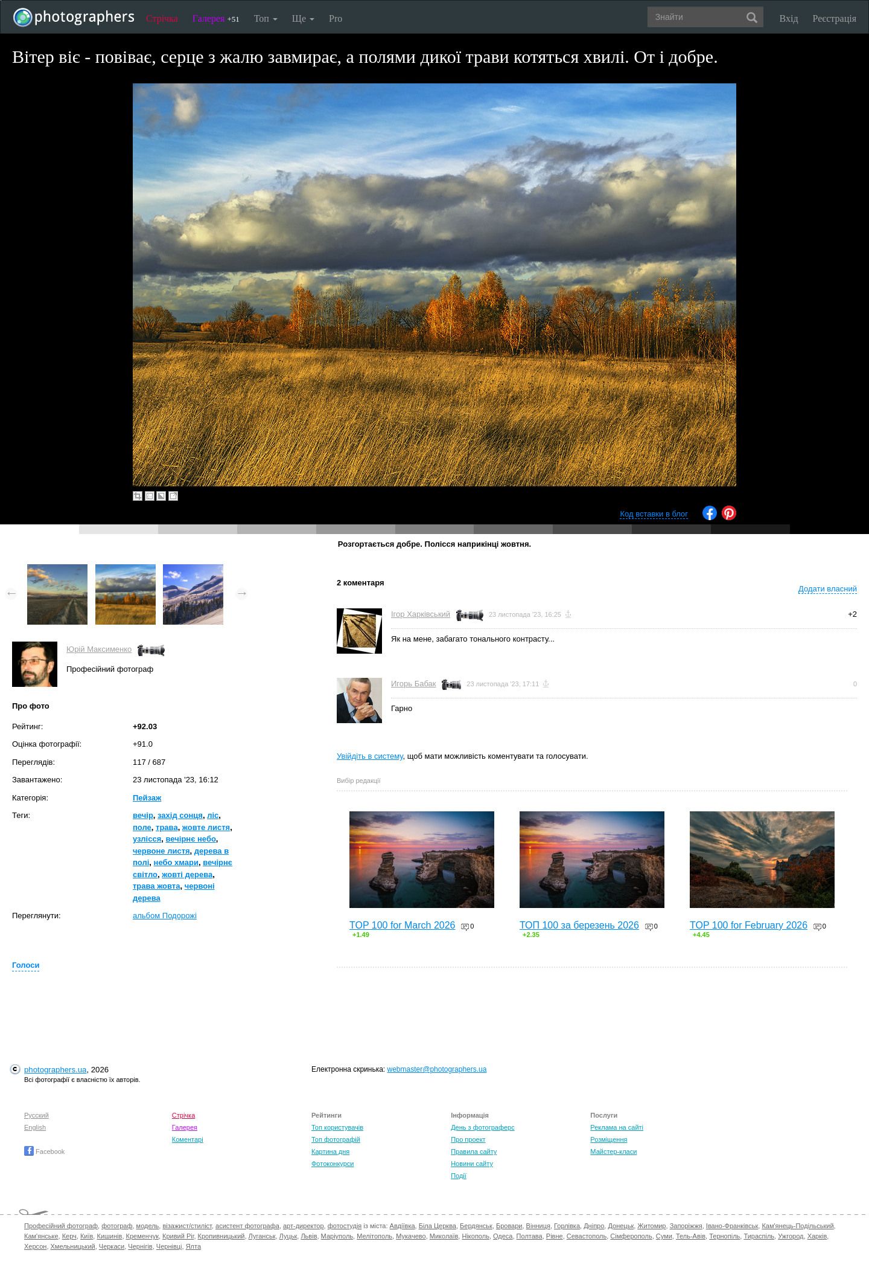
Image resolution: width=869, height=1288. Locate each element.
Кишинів (109, 1236)
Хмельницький (73, 1246)
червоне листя (161, 850)
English (35, 1127)
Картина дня (330, 1151)
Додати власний (827, 588)
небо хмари (176, 862)
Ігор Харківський (420, 614)
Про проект (468, 1139)
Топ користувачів (337, 1127)
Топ (266, 18)
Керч (69, 1236)
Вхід (789, 18)
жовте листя (206, 827)
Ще (303, 18)
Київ (86, 1236)
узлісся (147, 838)
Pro (335, 18)
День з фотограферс (483, 1127)
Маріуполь (337, 1236)
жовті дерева (187, 874)
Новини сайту (472, 1163)
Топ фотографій (335, 1139)
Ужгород (790, 1236)
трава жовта (156, 885)
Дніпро (594, 1225)
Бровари (509, 1225)
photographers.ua (55, 1069)
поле (142, 827)
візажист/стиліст (186, 1225)
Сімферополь (631, 1236)
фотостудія (345, 1225)
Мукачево (410, 1236)
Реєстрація (834, 18)
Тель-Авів (690, 1236)
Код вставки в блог (654, 513)
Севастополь (586, 1236)
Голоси (25, 965)
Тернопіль (724, 1236)
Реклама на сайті (616, 1127)
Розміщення (608, 1139)
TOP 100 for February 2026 (748, 925)
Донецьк (621, 1225)
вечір (143, 815)
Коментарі (187, 1139)
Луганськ (262, 1236)
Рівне (554, 1236)
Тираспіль (758, 1236)
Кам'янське (41, 1236)
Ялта (193, 1246)
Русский (36, 1115)
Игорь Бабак (413, 683)
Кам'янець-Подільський (797, 1225)
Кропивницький (221, 1236)
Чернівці (169, 1246)
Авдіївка (402, 1225)
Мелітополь (374, 1236)
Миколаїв (444, 1236)
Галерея (216, 18)
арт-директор (303, 1225)
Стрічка (162, 18)
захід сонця (180, 815)
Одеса (502, 1236)
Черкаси (111, 1246)
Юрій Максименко (99, 649)
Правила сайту (474, 1151)
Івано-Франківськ (732, 1225)
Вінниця (538, 1225)
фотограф (116, 1225)
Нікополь (475, 1236)
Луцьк (288, 1236)
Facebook (44, 1151)
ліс (212, 815)
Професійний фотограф (61, 1225)
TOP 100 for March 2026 (402, 925)
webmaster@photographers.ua (437, 1069)
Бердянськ (476, 1225)
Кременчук (142, 1236)
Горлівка (567, 1225)
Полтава (530, 1236)
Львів (309, 1236)
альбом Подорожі (165, 915)
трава (167, 827)
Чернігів (140, 1246)
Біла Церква (437, 1225)
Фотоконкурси (332, 1163)
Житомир (651, 1225)
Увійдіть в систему (370, 756)
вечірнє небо (191, 838)
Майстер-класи (613, 1151)
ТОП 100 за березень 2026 (579, 925)
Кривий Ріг (178, 1236)
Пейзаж (147, 797)
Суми (664, 1236)
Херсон (35, 1246)
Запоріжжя (686, 1225)
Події (458, 1175)
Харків (817, 1236)
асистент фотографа (247, 1225)
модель (147, 1225)
